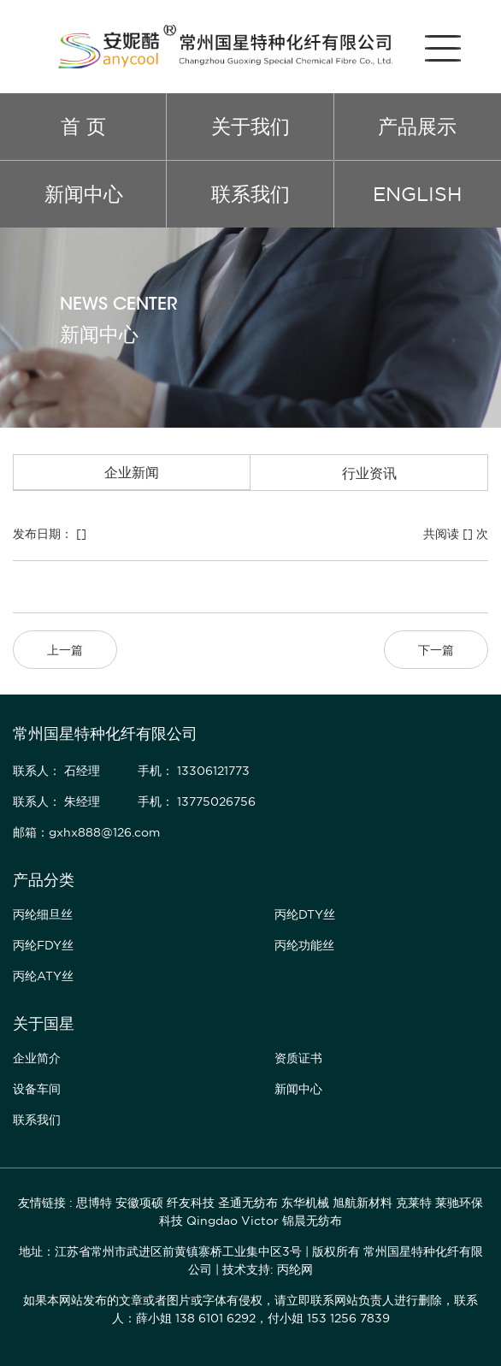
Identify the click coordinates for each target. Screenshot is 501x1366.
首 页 (83, 126)
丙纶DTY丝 (304, 914)
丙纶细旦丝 (43, 914)
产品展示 (417, 126)
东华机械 (305, 1202)
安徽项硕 (139, 1202)
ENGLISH (417, 193)
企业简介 (37, 1058)
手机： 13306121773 (194, 771)
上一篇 (65, 650)
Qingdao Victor (232, 1220)
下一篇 (436, 650)
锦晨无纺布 (312, 1220)
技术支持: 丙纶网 (267, 1269)
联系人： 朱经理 (56, 801)
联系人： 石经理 (56, 771)
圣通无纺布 (248, 1202)
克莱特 (414, 1202)
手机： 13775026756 (197, 801)
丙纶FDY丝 (43, 945)
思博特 (94, 1202)
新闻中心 (83, 193)
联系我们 (250, 193)
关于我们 (250, 126)
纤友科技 (191, 1202)
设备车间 (37, 1089)
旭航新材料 (362, 1202)
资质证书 (298, 1058)
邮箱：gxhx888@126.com (86, 832)
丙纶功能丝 (304, 945)
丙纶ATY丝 (43, 976)
